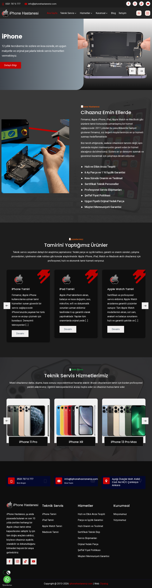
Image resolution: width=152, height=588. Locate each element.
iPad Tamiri (67, 289)
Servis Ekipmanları (87, 538)
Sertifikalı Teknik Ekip (89, 532)
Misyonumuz (120, 514)
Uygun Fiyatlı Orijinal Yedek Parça (104, 201)
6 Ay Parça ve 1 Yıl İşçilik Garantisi (105, 172)
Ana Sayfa (52, 13)
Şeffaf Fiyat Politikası (97, 195)
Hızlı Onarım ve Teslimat (90, 526)
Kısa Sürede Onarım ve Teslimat (104, 178)
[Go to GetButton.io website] (7, 585)
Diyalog (104, 583)
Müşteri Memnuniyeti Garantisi (103, 206)
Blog (113, 13)
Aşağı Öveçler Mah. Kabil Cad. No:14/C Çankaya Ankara (126, 482)
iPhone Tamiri (21, 289)
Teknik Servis (68, 13)
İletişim (122, 13)
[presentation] (132, 71)
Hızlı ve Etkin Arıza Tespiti (100, 166)
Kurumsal (102, 13)
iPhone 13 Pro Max (124, 442)
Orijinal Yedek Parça (88, 544)
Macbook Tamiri (50, 532)
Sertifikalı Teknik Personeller (102, 184)
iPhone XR (76, 442)
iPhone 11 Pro (28, 442)
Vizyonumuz (119, 520)
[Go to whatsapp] (7, 579)
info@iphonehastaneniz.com (42, 4)
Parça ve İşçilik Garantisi (90, 520)
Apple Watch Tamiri (120, 289)
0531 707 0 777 (12, 4)
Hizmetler (86, 13)
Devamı (20, 333)
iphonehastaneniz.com (80, 583)
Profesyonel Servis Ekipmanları (103, 189)
